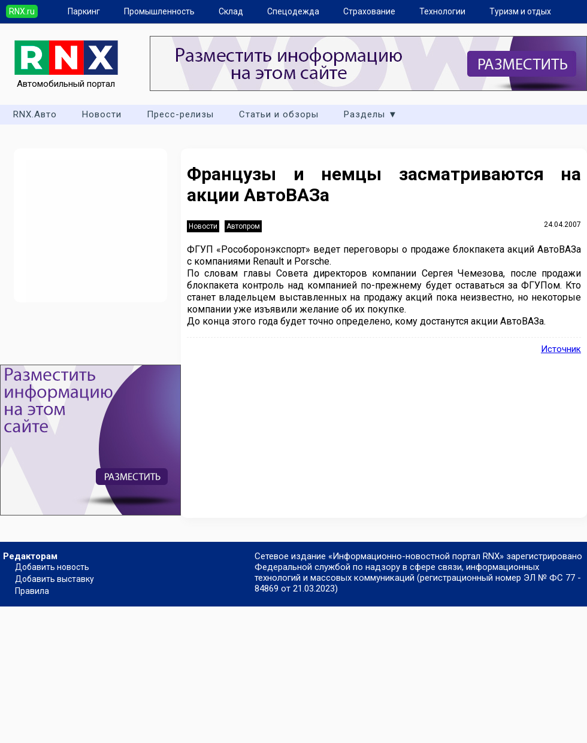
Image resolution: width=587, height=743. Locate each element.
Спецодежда (293, 11)
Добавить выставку (54, 579)
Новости (102, 114)
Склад (231, 11)
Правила (32, 591)
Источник (561, 349)
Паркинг (84, 11)
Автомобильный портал (66, 78)
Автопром (243, 226)
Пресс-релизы (180, 114)
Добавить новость (52, 567)
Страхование (369, 11)
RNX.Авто (35, 114)
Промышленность (159, 11)
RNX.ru (22, 11)
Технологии (442, 11)
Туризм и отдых (520, 11)
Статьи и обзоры (279, 114)
